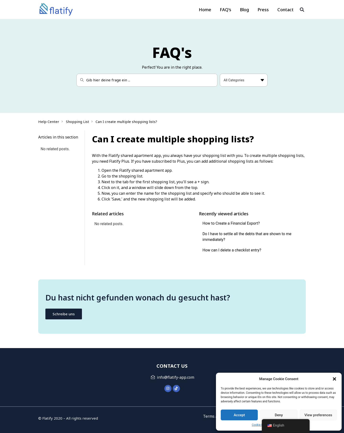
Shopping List (77, 121)
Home (205, 9)
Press (263, 9)
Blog (244, 9)
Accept (239, 415)
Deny (279, 415)
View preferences (318, 415)
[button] (334, 379)
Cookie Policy (260, 425)
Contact (285, 9)
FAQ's (225, 9)
